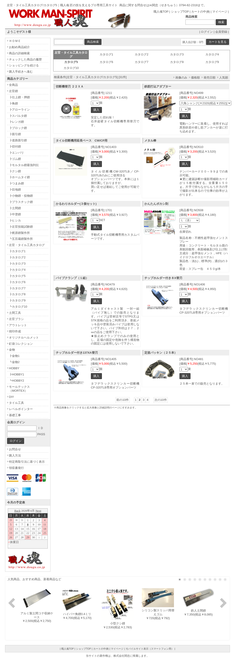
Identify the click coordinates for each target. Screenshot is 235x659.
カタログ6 (106, 62)
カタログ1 (106, 54)
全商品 (13, 85)
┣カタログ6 (17, 282)
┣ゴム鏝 (15, 159)
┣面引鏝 (15, 134)
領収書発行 (16, 468)
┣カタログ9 (17, 300)
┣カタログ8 (17, 294)
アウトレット (18, 325)
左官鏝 (13, 91)
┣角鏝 (13, 103)
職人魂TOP (161, 11)
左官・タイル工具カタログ (27, 245)
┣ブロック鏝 (18, 128)
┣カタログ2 (17, 257)
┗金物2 (14, 362)
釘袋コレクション (21, 343)
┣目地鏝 (15, 189)
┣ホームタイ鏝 (19, 177)
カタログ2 (141, 54)
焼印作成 (15, 331)
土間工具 (15, 312)
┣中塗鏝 (15, 214)
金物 (12, 349)
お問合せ (15, 449)
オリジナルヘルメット (24, 337)
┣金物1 (14, 356)
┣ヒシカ (15, 220)
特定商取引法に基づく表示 (27, 461)
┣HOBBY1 (16, 374)
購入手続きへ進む (21, 71)
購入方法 (15, 455)
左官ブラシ (16, 319)
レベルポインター (21, 409)
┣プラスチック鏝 (21, 202)
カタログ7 (141, 62)
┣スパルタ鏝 (18, 116)
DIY (11, 397)
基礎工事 (15, 415)
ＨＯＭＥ (15, 41)
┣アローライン (19, 109)
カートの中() (200, 11)
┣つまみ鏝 (16, 183)
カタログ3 (177, 54)
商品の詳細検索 (19, 53)
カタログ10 (71, 68)
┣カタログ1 (17, 251)
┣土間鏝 (15, 208)
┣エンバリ (16, 152)
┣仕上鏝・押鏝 (19, 97)
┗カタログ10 (18, 306)
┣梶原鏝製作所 (19, 233)
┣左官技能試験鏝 (21, 226)
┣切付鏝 (15, 146)
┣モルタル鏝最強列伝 (24, 165)
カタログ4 (212, 54)
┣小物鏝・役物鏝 (21, 195)
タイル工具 (16, 403)
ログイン (207, 31)
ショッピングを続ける (24, 65)
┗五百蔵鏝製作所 (21, 239)
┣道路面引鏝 (18, 140)
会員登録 (221, 31)
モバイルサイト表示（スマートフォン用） (150, 648)
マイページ (219, 11)
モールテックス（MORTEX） (19, 388)
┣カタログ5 (17, 276)
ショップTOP (180, 11)
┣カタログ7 (17, 288)
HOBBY (14, 368)
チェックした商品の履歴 (25, 59)
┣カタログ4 (17, 269)
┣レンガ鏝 (16, 121)
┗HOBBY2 (16, 380)
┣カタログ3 (17, 263)
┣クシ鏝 (15, 171)
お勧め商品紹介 (19, 47)
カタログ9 (212, 62)
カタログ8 (177, 62)
